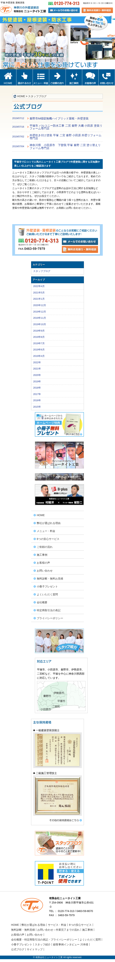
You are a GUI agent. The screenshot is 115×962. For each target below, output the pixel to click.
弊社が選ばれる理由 (49, 523)
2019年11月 (39, 318)
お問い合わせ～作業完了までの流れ (58, 929)
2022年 (37, 362)
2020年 (37, 375)
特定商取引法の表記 (49, 610)
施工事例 (42, 554)
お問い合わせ (45, 570)
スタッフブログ (37, 96)
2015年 (37, 407)
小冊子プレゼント (47, 586)
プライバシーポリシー (50, 618)
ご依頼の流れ (45, 546)
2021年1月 (39, 299)
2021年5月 (39, 292)
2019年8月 (39, 337)
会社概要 (42, 602)
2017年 (37, 394)
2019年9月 (39, 330)
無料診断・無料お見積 (50, 578)
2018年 (37, 387)
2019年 (37, 381)
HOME (21, 96)
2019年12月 (39, 311)
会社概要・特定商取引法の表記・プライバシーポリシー (44, 939)
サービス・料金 (57, 924)
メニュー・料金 (46, 531)
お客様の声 (43, 562)
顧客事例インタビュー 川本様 (70, 944)
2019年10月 (39, 324)
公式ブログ (17, 949)
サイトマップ (35, 949)
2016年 (37, 400)
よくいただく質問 (47, 594)
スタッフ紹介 (43, 944)
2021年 (37, 368)
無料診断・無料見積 (23, 929)
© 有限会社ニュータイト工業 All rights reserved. (57, 957)
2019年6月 (39, 349)
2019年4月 (39, 356)
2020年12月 (39, 305)
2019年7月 (39, 343)
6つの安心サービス (48, 538)
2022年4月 (39, 286)
